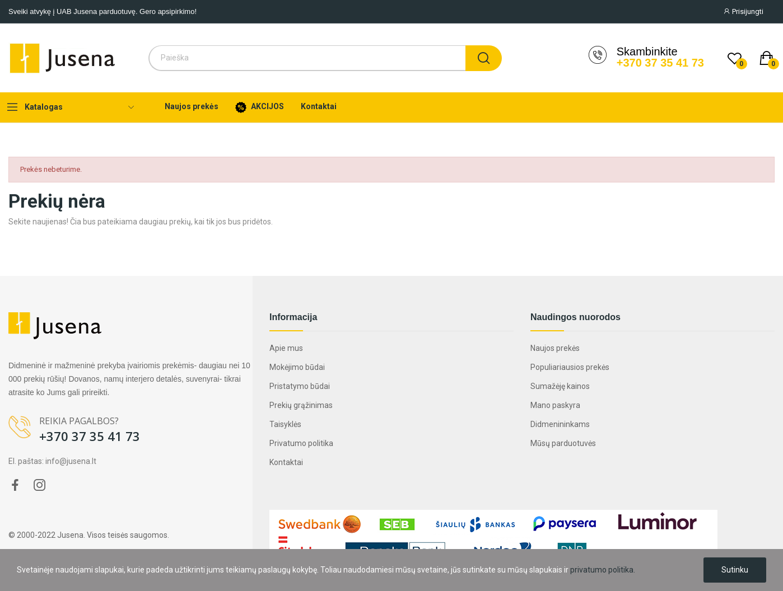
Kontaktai (286, 462)
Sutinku (734, 569)
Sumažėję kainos (560, 386)
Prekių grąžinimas (301, 405)
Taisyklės (285, 424)
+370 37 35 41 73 (660, 62)
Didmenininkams (560, 424)
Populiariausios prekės (569, 367)
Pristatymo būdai (299, 386)
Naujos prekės (555, 348)
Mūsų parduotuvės (563, 443)
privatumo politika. (602, 569)
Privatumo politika (301, 443)
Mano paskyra (555, 405)
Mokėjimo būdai (297, 367)
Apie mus (286, 348)
